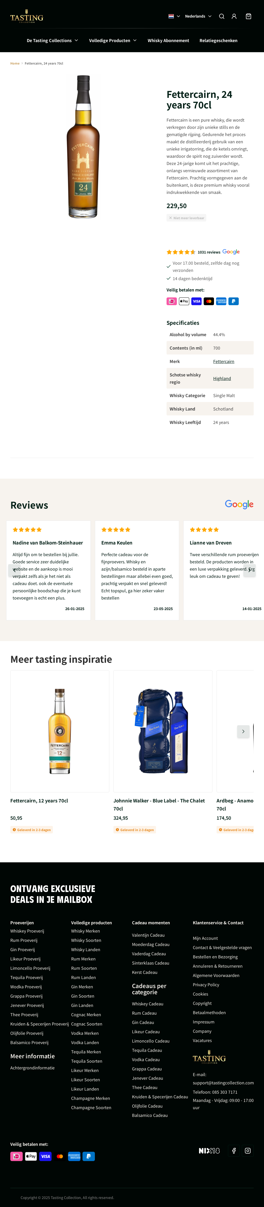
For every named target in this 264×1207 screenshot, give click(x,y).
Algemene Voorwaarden (216, 975)
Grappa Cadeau (147, 1069)
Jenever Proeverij (27, 1005)
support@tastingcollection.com (223, 1082)
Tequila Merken (86, 1051)
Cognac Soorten (86, 1024)
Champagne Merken (90, 1098)
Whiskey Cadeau (147, 1003)
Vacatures (202, 1040)
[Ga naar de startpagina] (26, 16)
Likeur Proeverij (25, 959)
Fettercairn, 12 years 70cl (39, 800)
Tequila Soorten (86, 1061)
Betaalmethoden (209, 1012)
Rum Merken (83, 959)
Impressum (203, 1022)
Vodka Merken (85, 1033)
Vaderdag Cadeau (149, 953)
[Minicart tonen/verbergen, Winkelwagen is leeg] (248, 16)
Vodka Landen (85, 1042)
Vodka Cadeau (146, 1059)
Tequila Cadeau (147, 1050)
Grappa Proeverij (26, 996)
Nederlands (198, 16)
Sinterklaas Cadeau (150, 963)
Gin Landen (82, 1005)
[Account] (234, 16)
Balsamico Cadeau (150, 1115)
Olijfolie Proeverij (26, 1033)
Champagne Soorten (91, 1107)
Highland (222, 378)
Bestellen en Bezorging (215, 956)
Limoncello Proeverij (30, 968)
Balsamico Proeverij (29, 1042)
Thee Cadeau (145, 1087)
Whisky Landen (85, 949)
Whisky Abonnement (168, 40)
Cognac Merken (86, 1014)
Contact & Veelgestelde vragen (222, 947)
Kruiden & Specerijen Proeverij (39, 1024)
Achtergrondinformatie (32, 1067)
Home (15, 63)
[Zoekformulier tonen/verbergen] (222, 16)
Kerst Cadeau (145, 972)
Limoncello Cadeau (151, 1041)
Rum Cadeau (144, 1013)
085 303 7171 (224, 1092)
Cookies (200, 994)
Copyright (202, 1003)
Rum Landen (83, 977)
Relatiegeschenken (218, 40)
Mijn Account (205, 938)
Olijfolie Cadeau (147, 1106)
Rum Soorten (84, 968)
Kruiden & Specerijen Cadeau (160, 1096)
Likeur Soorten (85, 1079)
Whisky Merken (85, 931)
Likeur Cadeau (146, 1031)
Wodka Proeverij (26, 986)
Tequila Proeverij (26, 977)
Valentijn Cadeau (148, 935)
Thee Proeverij (24, 1014)
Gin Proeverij (22, 949)
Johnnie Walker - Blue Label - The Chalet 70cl (159, 804)
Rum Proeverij (23, 940)
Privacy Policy (206, 984)
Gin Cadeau (143, 1022)
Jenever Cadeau (147, 1078)
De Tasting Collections (49, 40)
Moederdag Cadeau (151, 944)
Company (202, 1031)
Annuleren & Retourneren (218, 966)
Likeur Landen (85, 1089)
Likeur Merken (85, 1070)
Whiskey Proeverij (27, 931)
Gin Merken (82, 986)
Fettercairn (223, 361)
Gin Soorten (82, 996)
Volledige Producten (109, 40)
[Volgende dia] (249, 570)
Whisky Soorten (86, 940)
